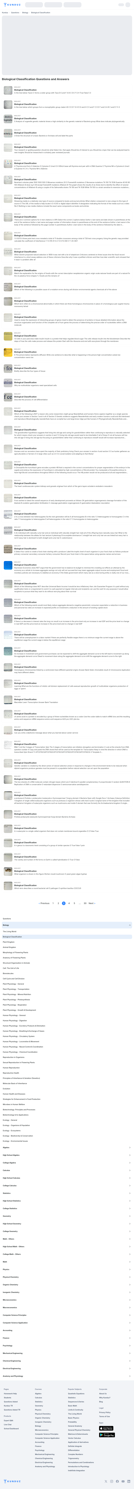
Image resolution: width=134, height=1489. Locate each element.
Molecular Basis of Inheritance (15, 1083)
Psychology (39, 1450)
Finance (38, 1446)
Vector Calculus (74, 1438)
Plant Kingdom (8, 942)
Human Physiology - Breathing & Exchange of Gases (23, 1031)
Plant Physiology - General (13, 984)
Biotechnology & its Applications (15, 1115)
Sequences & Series (76, 1402)
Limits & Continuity (75, 1410)
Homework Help (10, 1394)
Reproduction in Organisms (13, 1057)
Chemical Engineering (44, 1458)
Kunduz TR (8, 1406)
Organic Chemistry (42, 1418)
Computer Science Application (47, 1438)
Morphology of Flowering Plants (15, 952)
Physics (38, 1410)
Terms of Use (104, 1416)
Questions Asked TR (12, 1410)
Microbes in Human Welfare (14, 1104)
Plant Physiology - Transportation (16, 989)
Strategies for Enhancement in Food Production (21, 1099)
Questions (15, 13)
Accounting (39, 1442)
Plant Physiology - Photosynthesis (16, 1000)
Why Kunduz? (104, 1398)
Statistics (39, 1402)
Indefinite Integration (76, 1470)
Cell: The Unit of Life (11, 968)
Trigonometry (73, 1458)
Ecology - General (10, 1120)
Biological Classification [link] (40, 13)
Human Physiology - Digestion (15, 1021)
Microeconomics (42, 1430)
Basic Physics (73, 1418)
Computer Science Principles (46, 1434)
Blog (101, 1402)
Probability (72, 1422)
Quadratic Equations (76, 1394)
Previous (44, 903)
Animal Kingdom (9, 947)
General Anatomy (75, 1426)
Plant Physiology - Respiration (15, 1005)
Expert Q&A (8, 1420)
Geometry (39, 1406)
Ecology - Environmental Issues (15, 1141)
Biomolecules (8, 973)
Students (7, 1398)
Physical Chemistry (43, 1414)
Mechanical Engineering (44, 1454)
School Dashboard (11, 1429)
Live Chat (7, 1425)
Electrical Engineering (44, 1462)
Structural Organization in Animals (16, 963)
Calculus (38, 1398)
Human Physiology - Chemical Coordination (20, 1052)
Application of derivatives (78, 1442)
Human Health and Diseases (14, 1094)
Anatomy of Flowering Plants (14, 958)
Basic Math (72, 1406)
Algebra (38, 1394)
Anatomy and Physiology (45, 1466)
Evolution (6, 1089)
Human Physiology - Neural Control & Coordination (23, 1047)
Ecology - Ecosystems (12, 1131)
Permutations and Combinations (81, 1462)
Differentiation (74, 1450)
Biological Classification (25, 90)
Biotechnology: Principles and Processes (19, 1110)
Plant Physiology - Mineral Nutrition (17, 994)
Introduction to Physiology (78, 1466)
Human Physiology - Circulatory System (18, 1036)
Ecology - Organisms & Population (16, 1125)
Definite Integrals (75, 1446)
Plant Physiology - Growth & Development (19, 1010)
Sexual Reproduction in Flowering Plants (19, 1062)
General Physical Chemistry (79, 1430)
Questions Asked (11, 1402)
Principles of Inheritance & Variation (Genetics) (21, 1078)
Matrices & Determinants (78, 1434)
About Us (103, 1394)
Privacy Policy (104, 1412)
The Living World (9, 931)
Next (92, 903)
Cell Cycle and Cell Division (13, 979)
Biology (25, 13)
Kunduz (5, 13)
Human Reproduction (11, 1068)
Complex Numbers (75, 1454)
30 (85, 903)
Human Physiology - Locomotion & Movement (21, 1041)
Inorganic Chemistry (43, 1422)
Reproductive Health (11, 1073)
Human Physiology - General (14, 1015)
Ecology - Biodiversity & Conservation (18, 1136)
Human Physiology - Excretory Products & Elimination (24, 1026)
